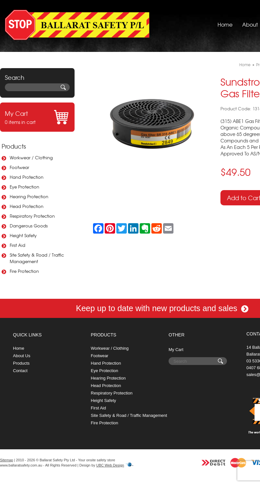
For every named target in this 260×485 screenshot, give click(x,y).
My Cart (176, 349)
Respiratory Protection (32, 216)
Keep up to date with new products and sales (162, 308)
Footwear (19, 167)
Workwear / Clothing (31, 157)
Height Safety (23, 235)
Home (225, 24)
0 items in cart (37, 117)
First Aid (17, 245)
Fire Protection (24, 271)
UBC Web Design (110, 465)
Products (14, 146)
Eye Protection (24, 187)
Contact (20, 370)
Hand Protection (26, 177)
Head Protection (26, 206)
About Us (21, 355)
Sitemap (6, 460)
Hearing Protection (29, 196)
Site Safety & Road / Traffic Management (37, 258)
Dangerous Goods (29, 226)
